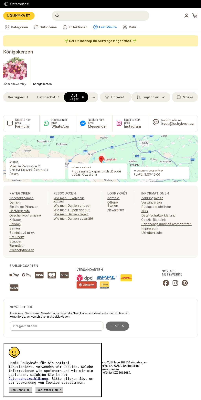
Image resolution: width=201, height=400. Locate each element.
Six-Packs (16, 237)
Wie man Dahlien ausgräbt (73, 218)
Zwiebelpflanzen (21, 250)
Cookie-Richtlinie (153, 220)
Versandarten (151, 202)
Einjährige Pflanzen (23, 207)
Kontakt (113, 198)
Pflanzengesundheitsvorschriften (166, 224)
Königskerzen (18, 52)
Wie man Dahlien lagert (71, 214)
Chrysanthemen (21, 198)
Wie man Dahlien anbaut (72, 205)
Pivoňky (15, 224)
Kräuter (15, 220)
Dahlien (15, 202)
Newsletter (115, 210)
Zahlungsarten (152, 198)
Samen (14, 228)
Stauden (15, 241)
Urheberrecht (151, 233)
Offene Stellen (112, 203)
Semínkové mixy (21, 233)
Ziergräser (17, 246)
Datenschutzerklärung (28, 378)
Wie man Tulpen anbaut (72, 210)
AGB (144, 211)
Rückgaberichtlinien (156, 207)
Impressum (149, 228)
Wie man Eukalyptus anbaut (69, 199)
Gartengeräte (19, 211)
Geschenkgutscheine (25, 215)
